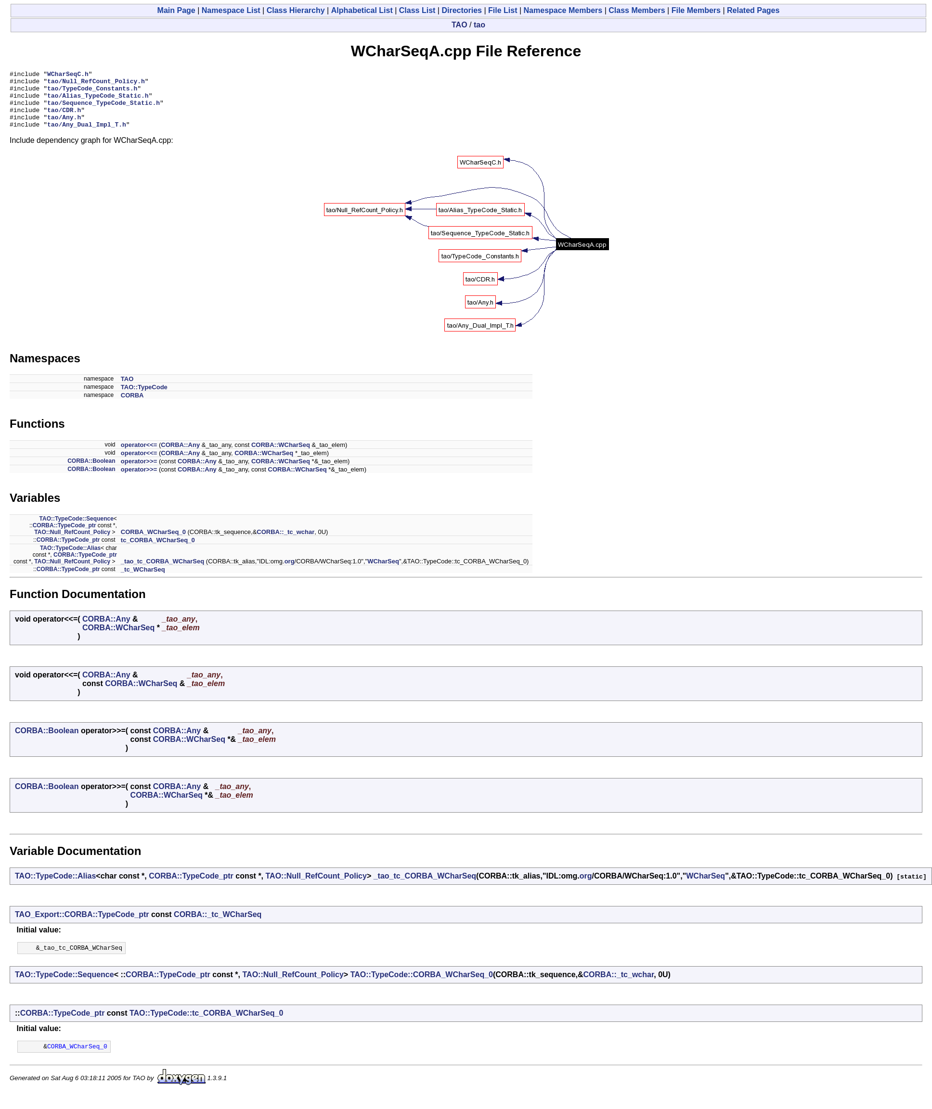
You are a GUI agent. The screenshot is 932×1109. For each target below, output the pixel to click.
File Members (696, 10)
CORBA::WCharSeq (280, 456)
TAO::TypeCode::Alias (70, 559)
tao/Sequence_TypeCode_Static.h (103, 109)
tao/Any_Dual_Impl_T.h (86, 135)
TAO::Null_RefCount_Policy (72, 543)
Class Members (636, 10)
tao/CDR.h (64, 118)
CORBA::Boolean (91, 472)
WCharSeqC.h (68, 75)
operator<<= (139, 456)
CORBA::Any (180, 456)
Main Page (176, 10)
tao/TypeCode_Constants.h (92, 92)
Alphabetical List (362, 10)
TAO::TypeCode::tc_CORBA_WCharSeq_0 (206, 1026)
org (290, 572)
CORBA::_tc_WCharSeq (217, 926)
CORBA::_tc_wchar (285, 543)
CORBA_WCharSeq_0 (153, 543)
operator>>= (139, 472)
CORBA (132, 406)
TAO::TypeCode (144, 398)
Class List (417, 10)
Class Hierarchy (296, 10)
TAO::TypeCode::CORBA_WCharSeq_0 (421, 987)
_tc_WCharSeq (143, 581)
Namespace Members (563, 10)
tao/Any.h (64, 127)
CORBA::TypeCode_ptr (64, 537)
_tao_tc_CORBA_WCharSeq (162, 572)
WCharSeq (383, 572)
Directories (461, 10)
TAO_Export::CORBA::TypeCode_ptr (82, 926)
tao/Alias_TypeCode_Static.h (98, 101)
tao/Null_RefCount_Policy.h (96, 83)
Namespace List (231, 10)
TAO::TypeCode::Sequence (76, 530)
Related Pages (753, 10)
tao (479, 25)
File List (502, 10)
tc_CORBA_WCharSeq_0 (158, 551)
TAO (459, 25)
